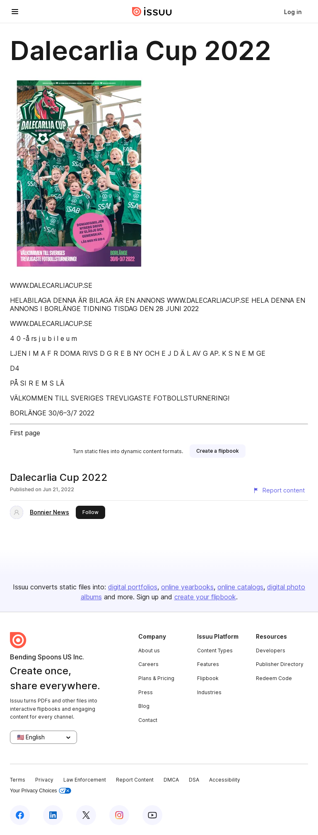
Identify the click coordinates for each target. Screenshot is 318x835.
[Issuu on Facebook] (20, 815)
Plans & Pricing (156, 678)
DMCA (171, 780)
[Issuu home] (152, 11)
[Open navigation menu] (15, 11)
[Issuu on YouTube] (152, 815)
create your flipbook (205, 597)
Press (145, 692)
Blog (143, 706)
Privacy (44, 780)
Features (208, 664)
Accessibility (224, 780)
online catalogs (240, 587)
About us (149, 650)
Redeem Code (274, 678)
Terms (17, 780)
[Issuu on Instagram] (119, 815)
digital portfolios (132, 587)
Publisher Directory (280, 664)
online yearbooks (187, 587)
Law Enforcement (84, 780)
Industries (209, 692)
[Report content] (278, 490)
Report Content (135, 780)
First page (25, 433)
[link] (292, 11)
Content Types (215, 650)
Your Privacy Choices (40, 791)
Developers (270, 650)
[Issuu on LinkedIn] (53, 815)
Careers (148, 664)
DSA (194, 780)
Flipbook (208, 678)
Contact (147, 720)
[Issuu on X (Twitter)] (86, 815)
